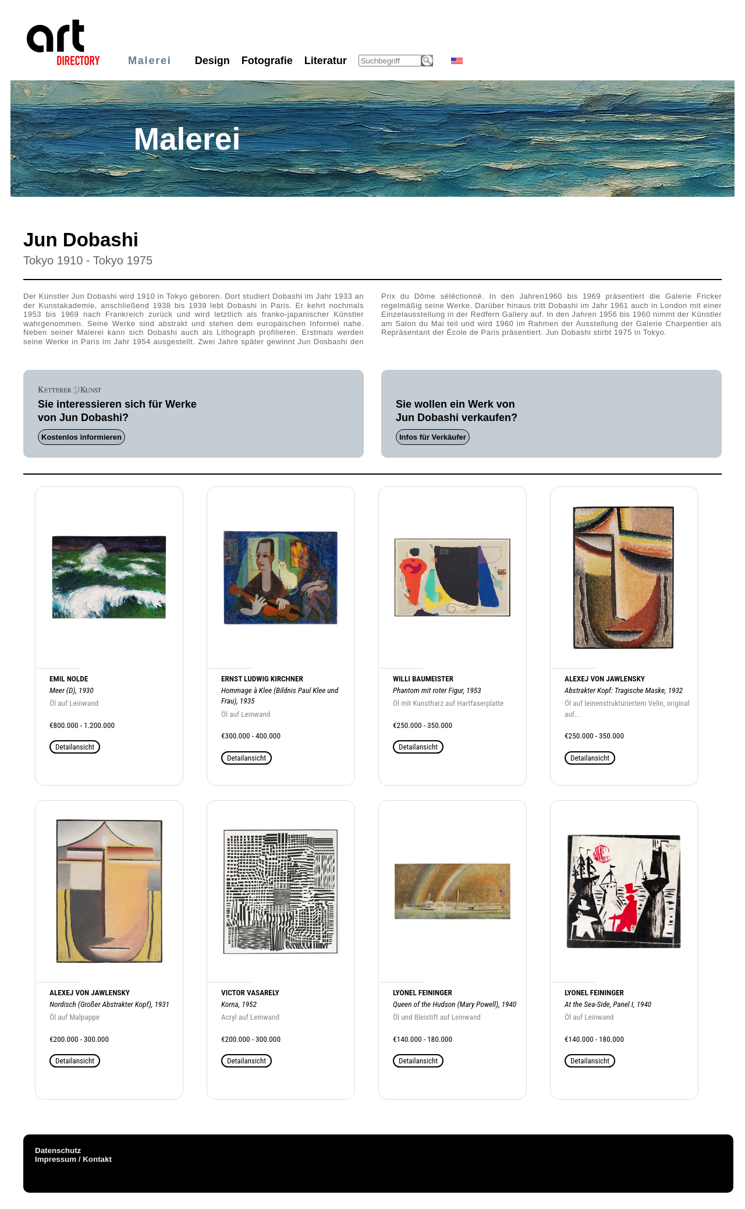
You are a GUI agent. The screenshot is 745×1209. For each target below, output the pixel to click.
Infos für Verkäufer (432, 437)
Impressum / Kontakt (73, 1159)
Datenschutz (58, 1150)
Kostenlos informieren (81, 437)
